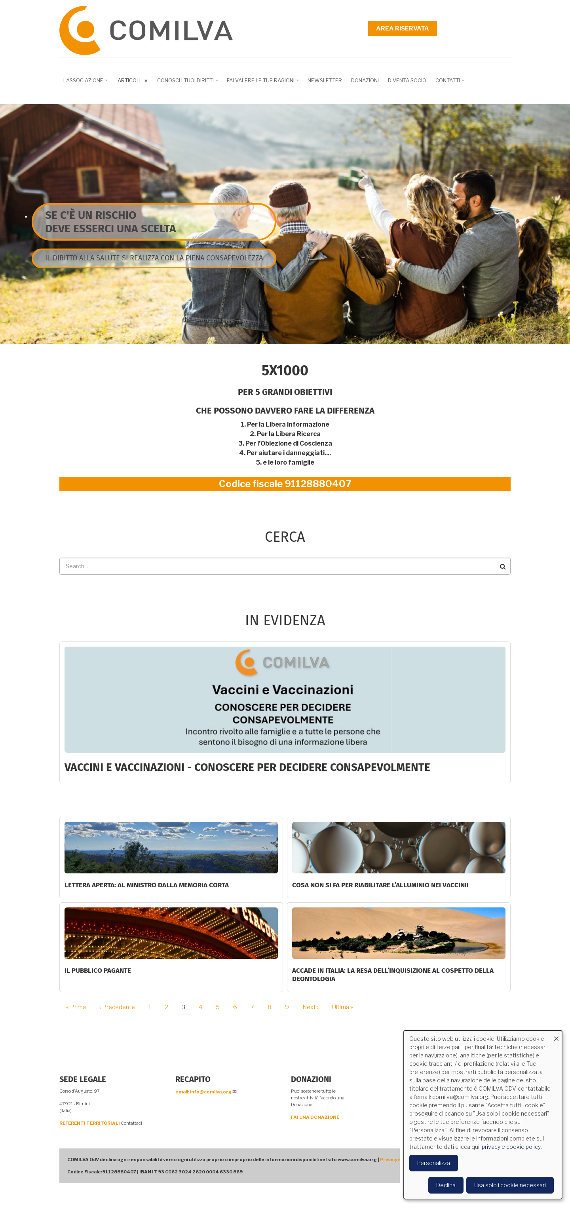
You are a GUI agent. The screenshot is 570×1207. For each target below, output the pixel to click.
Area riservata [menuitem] (402, 28)
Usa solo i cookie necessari (510, 1185)
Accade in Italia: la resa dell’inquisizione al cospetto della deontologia (393, 974)
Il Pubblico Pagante (98, 970)
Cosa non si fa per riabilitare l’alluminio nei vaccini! (380, 885)
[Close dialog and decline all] (556, 1035)
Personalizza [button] (433, 1163)
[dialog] (483, 1115)
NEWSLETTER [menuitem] (325, 80)
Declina (446, 1185)
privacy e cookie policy (511, 1146)
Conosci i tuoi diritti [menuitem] (188, 83)
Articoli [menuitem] (134, 82)
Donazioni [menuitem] (365, 80)
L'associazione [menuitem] (86, 83)
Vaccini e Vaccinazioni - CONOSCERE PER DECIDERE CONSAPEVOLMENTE (247, 767)
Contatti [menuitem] (450, 83)
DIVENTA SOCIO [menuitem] (407, 80)
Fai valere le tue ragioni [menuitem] (263, 83)
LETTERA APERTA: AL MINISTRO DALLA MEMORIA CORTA (147, 885)
